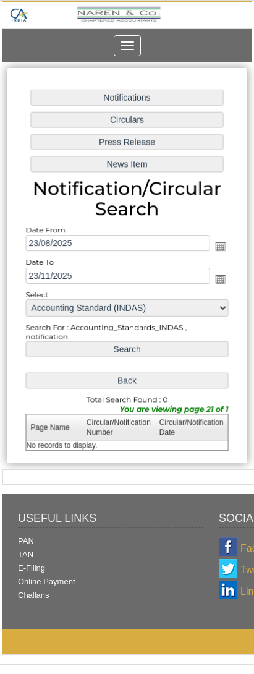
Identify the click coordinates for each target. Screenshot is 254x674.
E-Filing (31, 568)
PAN (26, 540)
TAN (25, 554)
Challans (33, 595)
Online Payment (46, 581)
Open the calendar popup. (218, 247)
